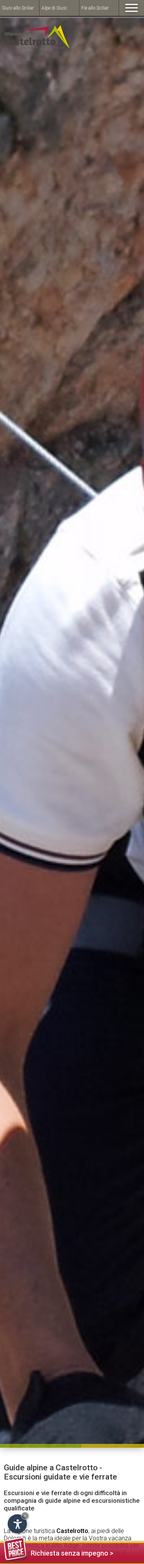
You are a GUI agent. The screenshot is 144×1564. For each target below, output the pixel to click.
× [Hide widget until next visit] (24, 1515)
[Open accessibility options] (17, 1523)
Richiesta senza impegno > (58, 1551)
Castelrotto (72, 1531)
